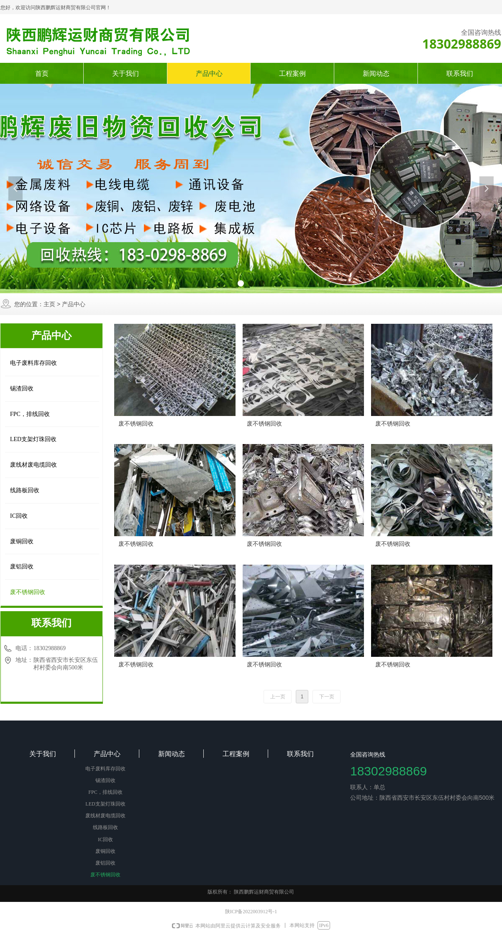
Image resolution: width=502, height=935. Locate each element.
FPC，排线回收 (30, 414)
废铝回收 (21, 566)
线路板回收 (24, 490)
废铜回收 (21, 541)
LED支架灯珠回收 (33, 439)
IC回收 (19, 516)
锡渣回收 (21, 388)
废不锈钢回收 (27, 592)
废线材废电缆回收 (33, 465)
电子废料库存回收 (33, 363)
